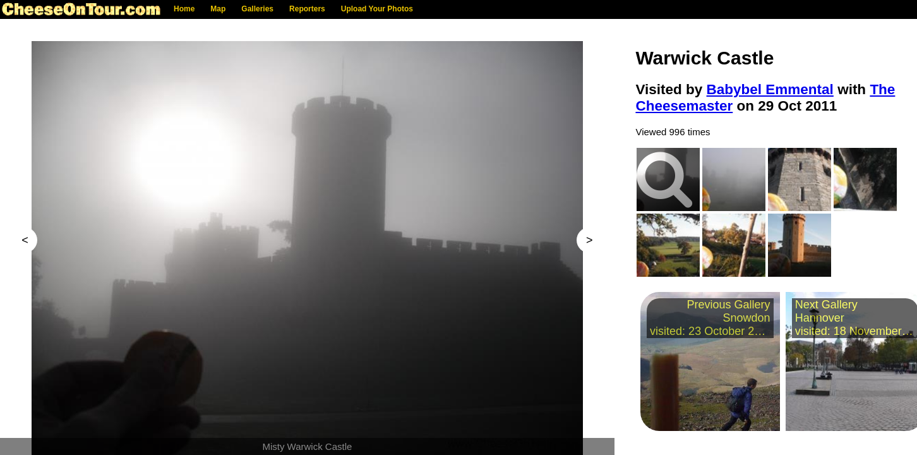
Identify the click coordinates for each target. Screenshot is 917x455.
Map (217, 8)
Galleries (257, 8)
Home (184, 8)
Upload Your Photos (377, 8)
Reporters (307, 8)
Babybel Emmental (770, 89)
